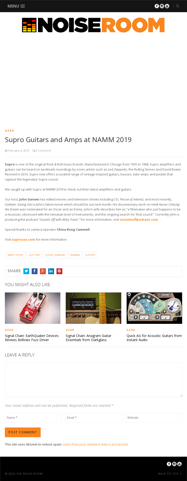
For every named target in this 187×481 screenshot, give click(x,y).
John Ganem (55, 255)
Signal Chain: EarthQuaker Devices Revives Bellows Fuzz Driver (32, 338)
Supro (90, 255)
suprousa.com (23, 239)
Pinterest (59, 271)
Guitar (34, 255)
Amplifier (15, 255)
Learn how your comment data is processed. (95, 444)
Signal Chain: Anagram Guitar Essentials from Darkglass (88, 338)
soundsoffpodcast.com (139, 219)
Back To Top (169, 473)
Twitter (26, 271)
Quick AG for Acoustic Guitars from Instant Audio (154, 338)
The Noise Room (29, 473)
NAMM (75, 255)
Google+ (43, 271)
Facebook (34, 271)
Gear (9, 130)
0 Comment (43, 150)
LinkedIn (51, 271)
